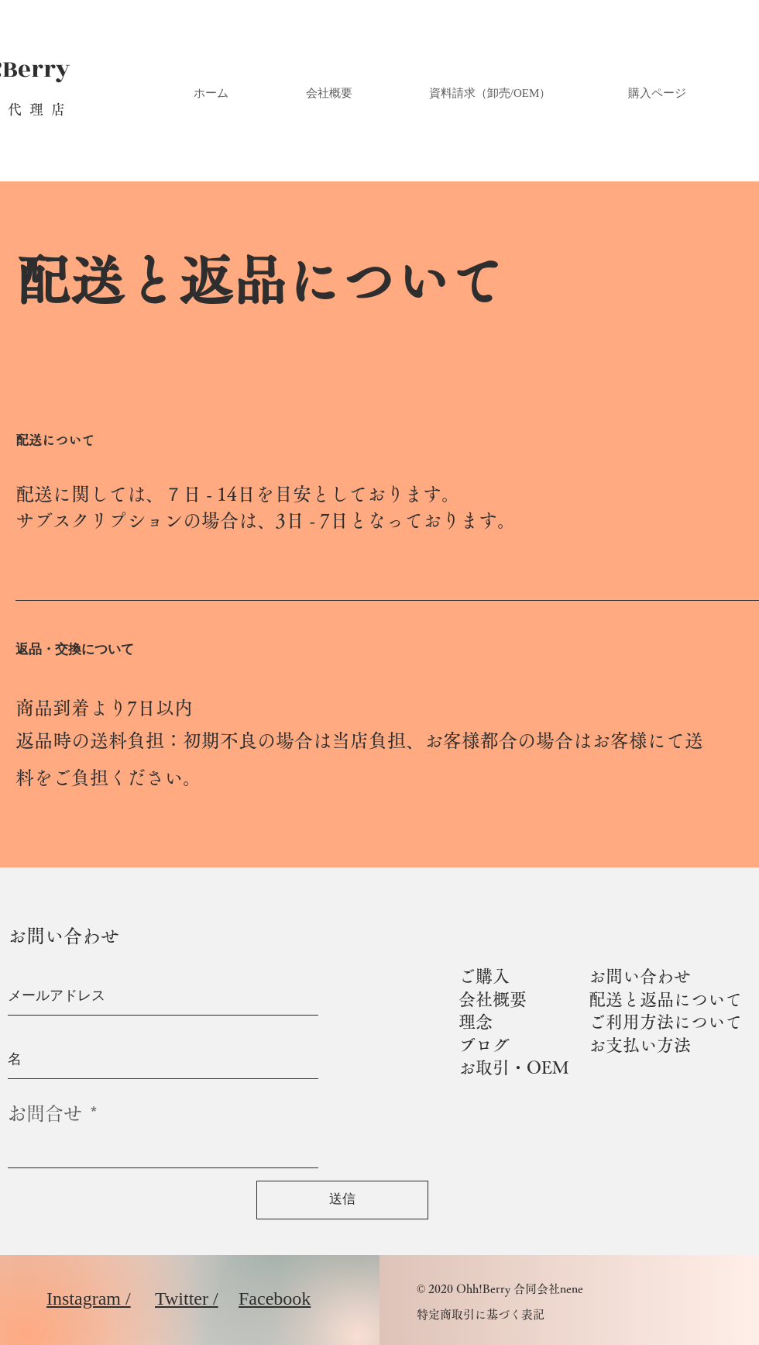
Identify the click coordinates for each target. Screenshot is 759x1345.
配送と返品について (665, 999)
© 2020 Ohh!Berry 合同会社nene (500, 1289)
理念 (475, 1021)
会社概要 (492, 999)
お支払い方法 (640, 1045)
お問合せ (45, 1113)
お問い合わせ (640, 976)
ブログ (484, 1045)
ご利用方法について (665, 1021)
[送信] (342, 1200)
